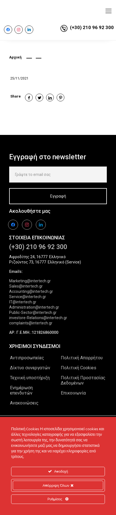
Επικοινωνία (73, 393)
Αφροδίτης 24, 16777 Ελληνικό (37, 257)
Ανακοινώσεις (24, 403)
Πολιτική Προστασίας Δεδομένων (83, 380)
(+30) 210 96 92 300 (92, 27)
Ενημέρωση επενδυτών (21, 390)
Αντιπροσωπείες (27, 357)
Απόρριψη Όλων (57, 485)
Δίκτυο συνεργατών (30, 367)
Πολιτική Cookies (78, 367)
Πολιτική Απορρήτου (82, 357)
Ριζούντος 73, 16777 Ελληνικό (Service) (45, 262)
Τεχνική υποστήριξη (30, 377)
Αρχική (15, 57)
